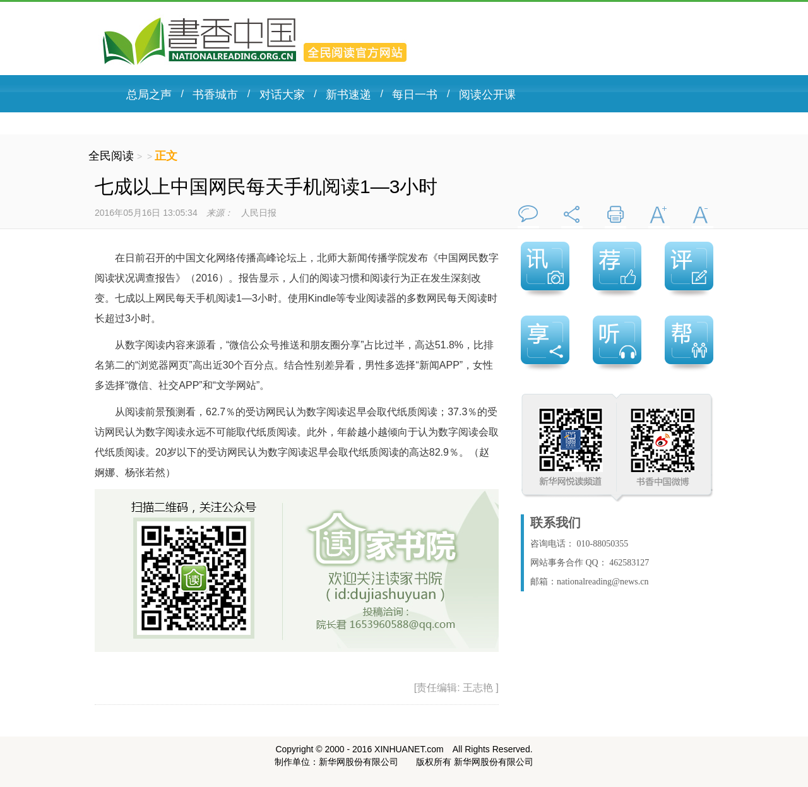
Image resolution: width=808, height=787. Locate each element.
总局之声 (149, 94)
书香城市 (215, 94)
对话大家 (282, 94)
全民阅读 (112, 156)
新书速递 (348, 94)
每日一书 (414, 94)
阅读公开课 (487, 94)
